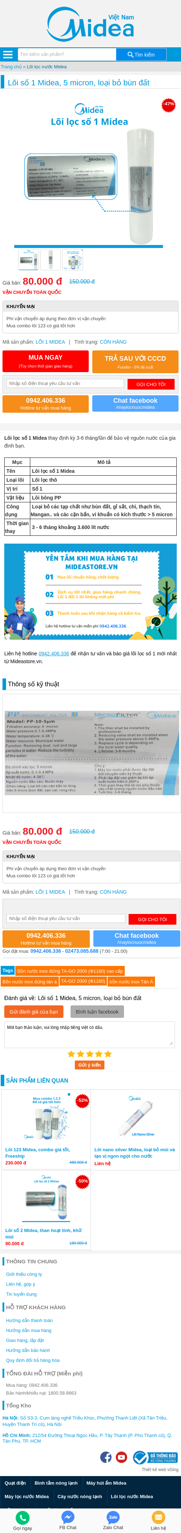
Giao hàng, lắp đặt (25, 1340)
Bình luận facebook (97, 1012)
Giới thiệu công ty (24, 1274)
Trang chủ (11, 66)
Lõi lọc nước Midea (47, 66)
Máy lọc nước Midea (27, 1496)
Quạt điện (15, 1483)
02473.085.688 (81, 951)
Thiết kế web (154, 1469)
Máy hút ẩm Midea (106, 1483)
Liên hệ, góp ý (20, 1284)
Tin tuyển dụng (21, 1294)
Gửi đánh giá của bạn (34, 1012)
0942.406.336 (53, 653)
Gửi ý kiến (89, 1065)
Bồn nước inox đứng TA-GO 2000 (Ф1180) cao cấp (70, 971)
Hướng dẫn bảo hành (28, 1350)
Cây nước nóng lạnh (80, 1496)
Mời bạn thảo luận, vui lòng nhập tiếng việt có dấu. (89, 1034)
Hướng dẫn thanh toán (29, 1320)
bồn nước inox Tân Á (131, 981)
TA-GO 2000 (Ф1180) (83, 981)
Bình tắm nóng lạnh (56, 1483)
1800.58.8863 (62, 1393)
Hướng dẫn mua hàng (28, 1330)
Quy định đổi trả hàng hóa (33, 1360)
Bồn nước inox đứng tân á (29, 981)
